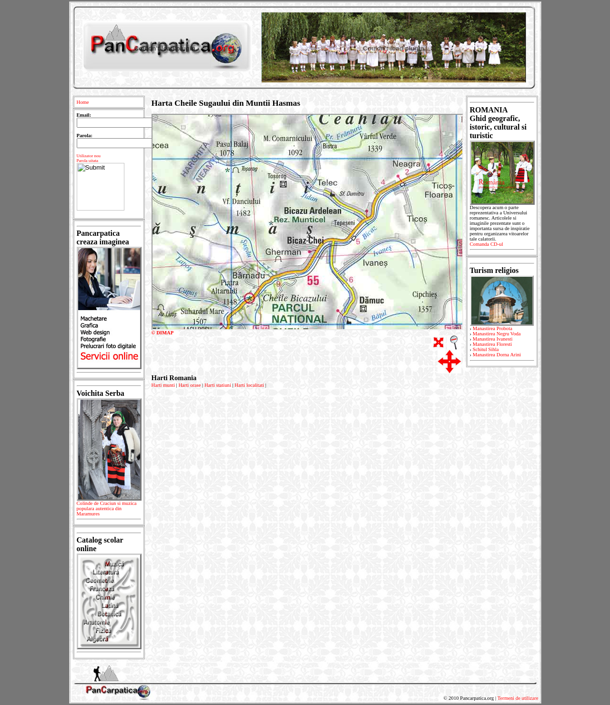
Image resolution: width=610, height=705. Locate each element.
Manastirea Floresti (492, 344)
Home (83, 102)
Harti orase (189, 385)
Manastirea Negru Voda (497, 333)
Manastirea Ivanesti (493, 339)
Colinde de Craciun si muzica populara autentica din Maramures (109, 510)
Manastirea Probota (492, 328)
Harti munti (163, 385)
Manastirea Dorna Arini (497, 354)
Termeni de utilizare (518, 698)
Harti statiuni (217, 385)
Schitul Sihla (486, 349)
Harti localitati (249, 385)
